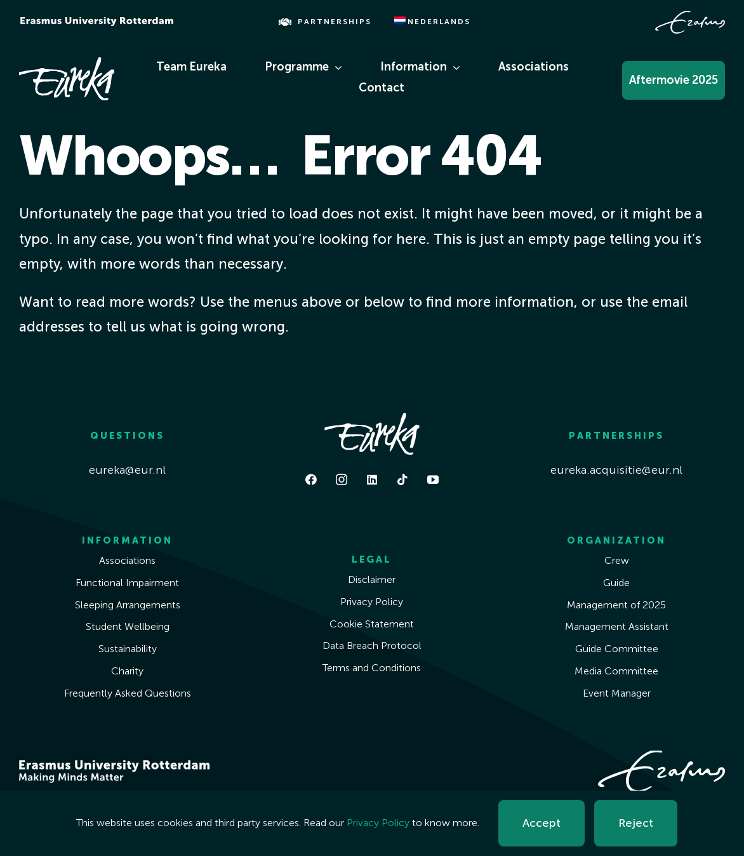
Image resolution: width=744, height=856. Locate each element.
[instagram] (341, 479)
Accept (541, 823)
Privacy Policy (378, 823)
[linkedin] (372, 479)
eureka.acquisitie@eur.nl (616, 470)
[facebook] (311, 479)
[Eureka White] (66, 63)
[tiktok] (402, 479)
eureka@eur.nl (127, 470)
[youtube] (433, 479)
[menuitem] (432, 22)
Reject (635, 823)
